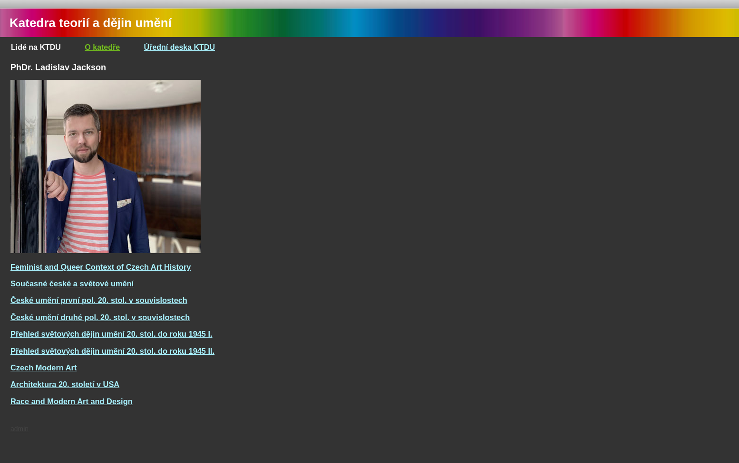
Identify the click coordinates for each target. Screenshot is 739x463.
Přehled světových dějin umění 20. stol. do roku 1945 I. (111, 334)
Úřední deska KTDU (179, 47)
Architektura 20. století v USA (64, 384)
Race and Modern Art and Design (71, 401)
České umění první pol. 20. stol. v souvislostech (98, 300)
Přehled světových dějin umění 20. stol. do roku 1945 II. (112, 351)
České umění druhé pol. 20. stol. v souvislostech (100, 317)
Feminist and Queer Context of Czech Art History (100, 267)
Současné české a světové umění (72, 283)
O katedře (102, 47)
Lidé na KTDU (36, 47)
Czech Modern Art (43, 367)
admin (19, 429)
